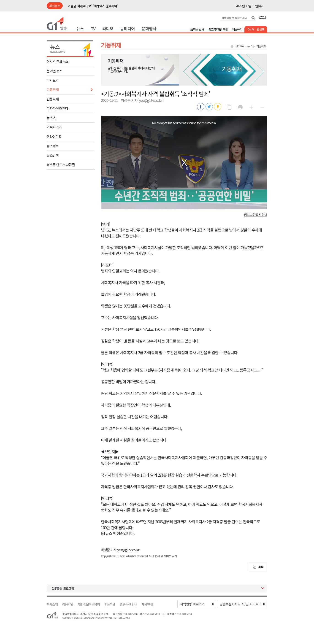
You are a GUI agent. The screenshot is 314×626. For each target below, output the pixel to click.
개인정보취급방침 (89, 604)
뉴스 (80, 28)
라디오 (107, 28)
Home (240, 46)
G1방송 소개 (197, 29)
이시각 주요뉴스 (57, 61)
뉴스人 (51, 117)
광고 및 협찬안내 (217, 29)
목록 (261, 566)
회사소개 (52, 604)
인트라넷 (109, 604)
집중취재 (53, 99)
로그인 (263, 17)
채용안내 (147, 604)
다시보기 (53, 80)
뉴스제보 (53, 145)
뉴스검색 (53, 155)
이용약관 (67, 604)
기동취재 (53, 89)
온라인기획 (54, 136)
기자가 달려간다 (57, 108)
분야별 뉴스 (54, 70)
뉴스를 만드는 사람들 (61, 164)
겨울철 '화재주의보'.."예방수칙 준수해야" (93, 6)
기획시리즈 (54, 127)
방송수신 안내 (128, 604)
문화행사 (149, 28)
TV (93, 28)
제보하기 (237, 29)
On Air (250, 29)
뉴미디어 (127, 28)
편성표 (260, 29)
